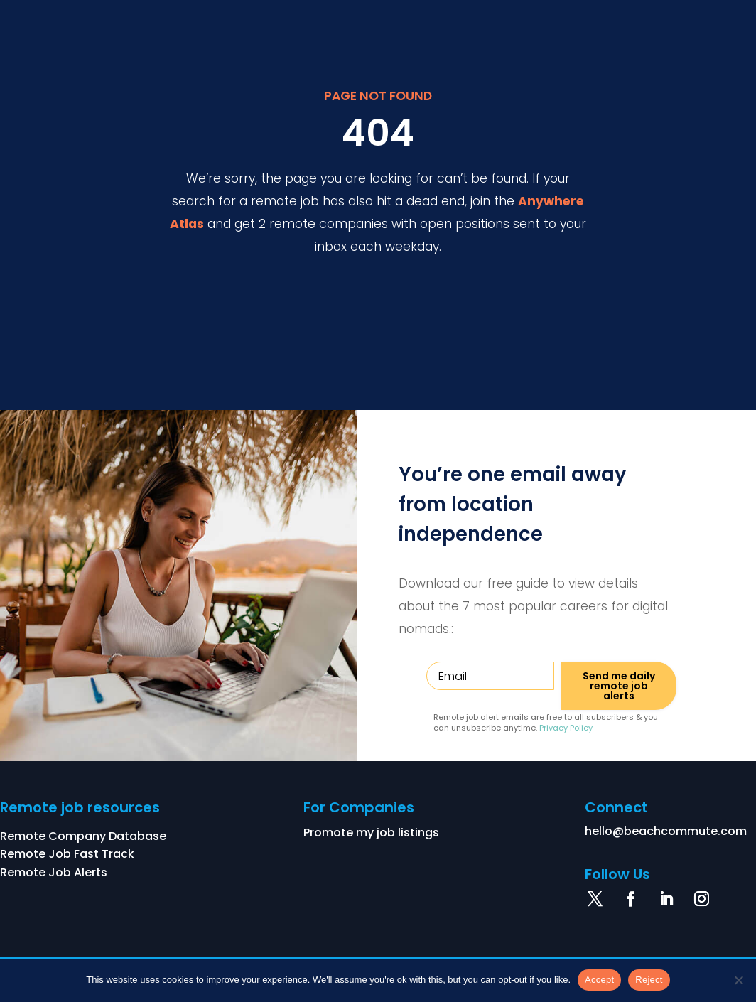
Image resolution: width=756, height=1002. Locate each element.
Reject (648, 979)
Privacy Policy (566, 727)
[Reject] (738, 980)
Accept (599, 979)
